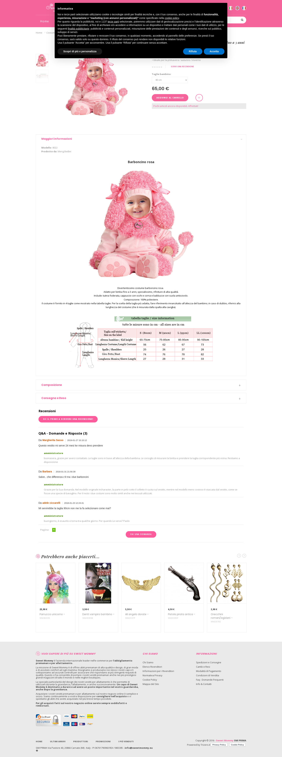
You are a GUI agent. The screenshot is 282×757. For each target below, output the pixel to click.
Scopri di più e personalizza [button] (79, 51)
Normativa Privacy (152, 675)
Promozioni (103, 741)
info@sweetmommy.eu (139, 747)
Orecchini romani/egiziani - (222, 618)
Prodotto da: (49, 151)
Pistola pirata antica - (181, 616)
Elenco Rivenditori (152, 666)
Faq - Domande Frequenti (210, 679)
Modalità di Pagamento (208, 671)
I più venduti (126, 741)
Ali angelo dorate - (137, 616)
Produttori (80, 741)
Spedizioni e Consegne (208, 662)
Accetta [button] (214, 51)
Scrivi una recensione (182, 66)
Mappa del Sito (151, 684)
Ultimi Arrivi (57, 741)
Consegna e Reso (53, 398)
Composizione (51, 385)
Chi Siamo (148, 662)
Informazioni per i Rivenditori (158, 671)
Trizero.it (205, 744)
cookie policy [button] (172, 18)
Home (39, 32)
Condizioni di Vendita (207, 675)
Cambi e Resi (203, 666)
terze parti (113, 21)
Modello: (46, 147)
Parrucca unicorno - (52, 616)
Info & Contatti (204, 684)
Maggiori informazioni (56, 139)
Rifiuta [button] (193, 51)
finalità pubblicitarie (78, 28)
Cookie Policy (150, 679)
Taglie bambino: (161, 74)
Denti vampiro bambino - (98, 616)
